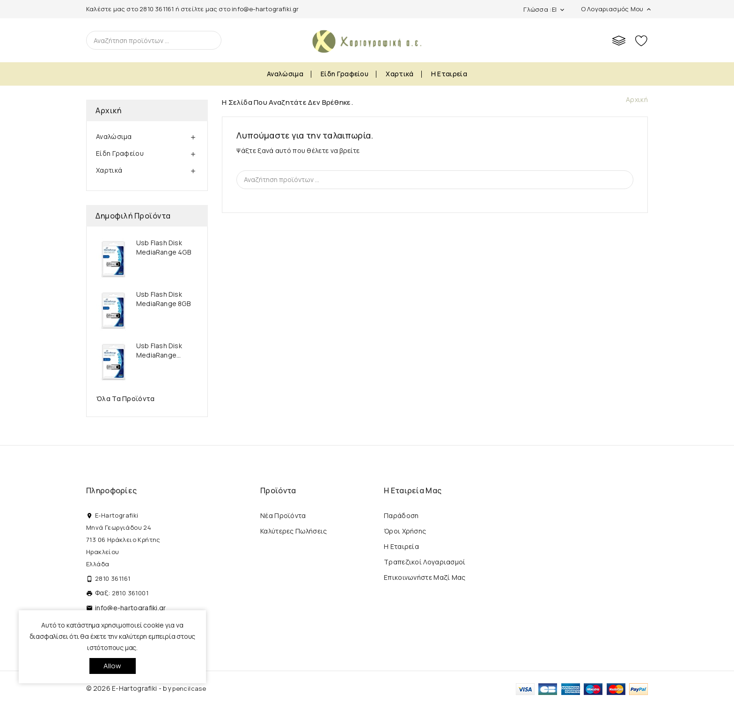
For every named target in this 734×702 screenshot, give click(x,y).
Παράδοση (401, 515)
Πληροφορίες (111, 490)
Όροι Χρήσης (405, 530)
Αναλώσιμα (285, 73)
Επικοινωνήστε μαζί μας (425, 577)
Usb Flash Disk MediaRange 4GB (163, 247)
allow (112, 666)
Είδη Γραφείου (344, 73)
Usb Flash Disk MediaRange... (159, 350)
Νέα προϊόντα (283, 515)
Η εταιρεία (449, 73)
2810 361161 (156, 9)
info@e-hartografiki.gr (265, 9)
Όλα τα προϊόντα (125, 398)
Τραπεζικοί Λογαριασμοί (425, 561)
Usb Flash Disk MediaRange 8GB (163, 299)
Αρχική (108, 110)
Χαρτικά (399, 73)
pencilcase (189, 688)
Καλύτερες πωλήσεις (293, 530)
